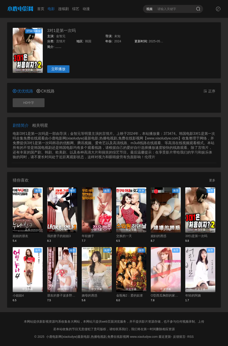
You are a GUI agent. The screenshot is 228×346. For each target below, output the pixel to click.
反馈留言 (179, 336)
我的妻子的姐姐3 (59, 236)
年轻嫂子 (88, 236)
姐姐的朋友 (20, 236)
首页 (40, 9)
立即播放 (58, 69)
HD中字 (28, 102)
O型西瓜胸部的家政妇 (166, 295)
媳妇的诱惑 (158, 236)
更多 (212, 180)
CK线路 (46, 91)
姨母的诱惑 (89, 295)
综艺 (75, 9)
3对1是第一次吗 (61, 30)
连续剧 (63, 9)
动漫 (86, 9)
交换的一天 (124, 236)
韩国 (88, 41)
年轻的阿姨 (193, 295)
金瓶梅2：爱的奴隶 (129, 295)
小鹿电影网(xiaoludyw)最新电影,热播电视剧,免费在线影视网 (87, 336)
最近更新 (165, 336)
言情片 (60, 41)
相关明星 (40, 125)
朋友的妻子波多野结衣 (62, 295)
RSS (190, 336)
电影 (51, 9)
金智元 (60, 36)
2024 (117, 41)
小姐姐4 (18, 295)
